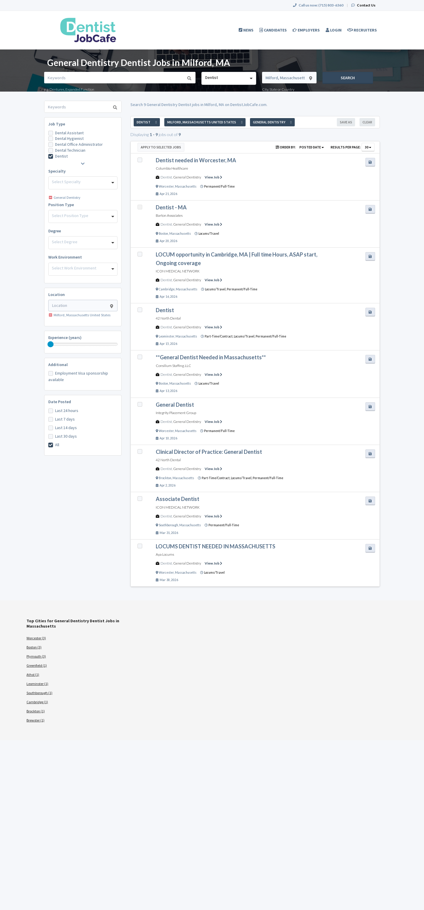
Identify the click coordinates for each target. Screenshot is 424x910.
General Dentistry (187, 177)
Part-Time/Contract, (219, 336)
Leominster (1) (37, 683)
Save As (346, 122)
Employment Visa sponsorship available (78, 376)
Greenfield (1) (36, 665)
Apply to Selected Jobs (161, 147)
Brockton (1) (35, 711)
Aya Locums (165, 554)
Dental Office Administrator (79, 144)
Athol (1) (32, 674)
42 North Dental (168, 318)
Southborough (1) (39, 693)
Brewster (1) (35, 720)
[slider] (51, 344)
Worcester (166, 186)
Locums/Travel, (216, 289)
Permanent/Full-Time (219, 186)
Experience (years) (65, 337)
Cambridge (167, 289)
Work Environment (65, 257)
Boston (163, 233)
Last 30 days (66, 436)
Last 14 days (66, 427)
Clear (367, 122)
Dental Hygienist (69, 138)
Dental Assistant (69, 132)
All (57, 444)
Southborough (168, 525)
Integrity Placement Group (176, 413)
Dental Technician (70, 150)
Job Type (56, 124)
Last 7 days (65, 419)
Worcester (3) (36, 638)
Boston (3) (34, 647)
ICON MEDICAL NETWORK (178, 271)
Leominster (166, 336)
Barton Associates (169, 215)
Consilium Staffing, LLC (173, 365)
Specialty (57, 171)
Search (348, 77)
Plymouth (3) (36, 656)
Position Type (61, 204)
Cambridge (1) (37, 702)
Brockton (165, 478)
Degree (54, 231)
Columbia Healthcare (172, 168)
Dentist (61, 156)
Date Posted (59, 401)
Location (56, 294)
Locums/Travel (208, 233)
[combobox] (228, 78)
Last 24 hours (66, 410)
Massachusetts (185, 186)
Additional (58, 364)
